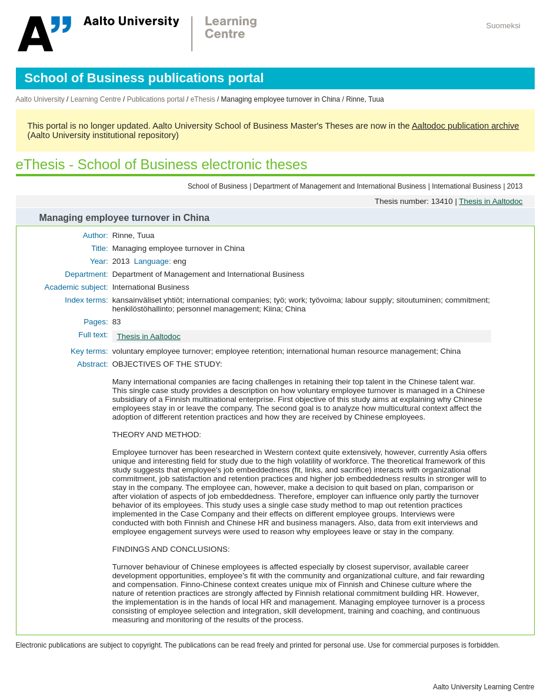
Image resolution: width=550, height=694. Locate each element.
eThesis (203, 99)
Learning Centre (96, 99)
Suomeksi (503, 25)
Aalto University (40, 99)
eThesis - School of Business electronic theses (162, 164)
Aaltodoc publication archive (465, 125)
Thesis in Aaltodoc (490, 201)
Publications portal (156, 99)
